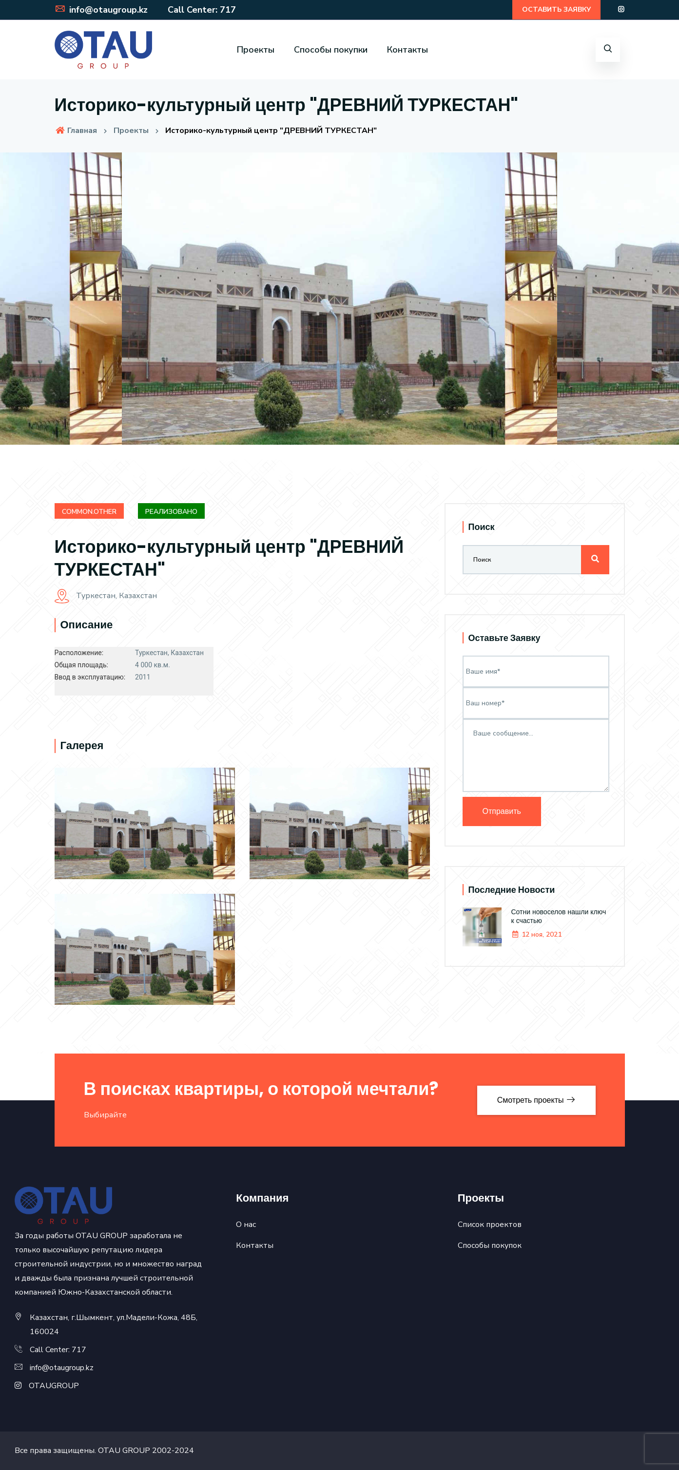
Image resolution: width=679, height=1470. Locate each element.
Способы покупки (331, 50)
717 (79, 1349)
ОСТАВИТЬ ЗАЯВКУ (556, 9)
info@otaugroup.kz (101, 10)
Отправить (502, 811)
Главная (76, 130)
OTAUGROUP (54, 1385)
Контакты (407, 50)
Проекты (255, 50)
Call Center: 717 (200, 10)
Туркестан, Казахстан (106, 595)
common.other (89, 511)
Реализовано (171, 511)
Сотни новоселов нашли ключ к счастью (558, 916)
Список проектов (490, 1224)
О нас (246, 1224)
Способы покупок (490, 1245)
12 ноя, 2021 (536, 934)
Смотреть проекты (536, 1100)
